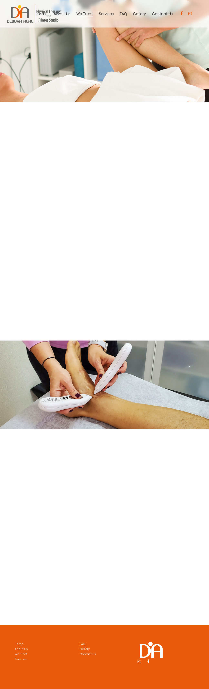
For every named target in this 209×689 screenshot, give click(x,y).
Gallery (85, 649)
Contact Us (88, 654)
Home (19, 644)
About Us (21, 649)
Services (21, 659)
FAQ (82, 644)
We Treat (21, 654)
